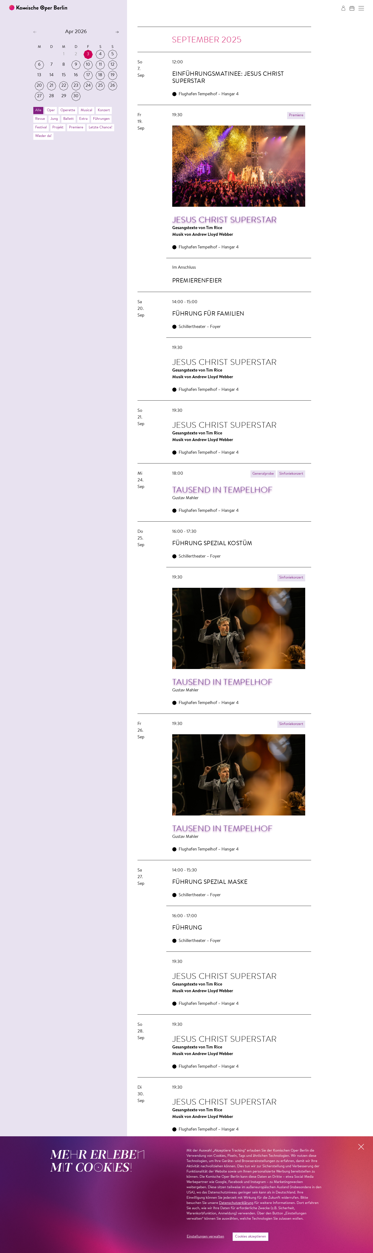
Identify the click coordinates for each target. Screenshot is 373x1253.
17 (88, 75)
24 (88, 86)
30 (76, 96)
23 (76, 86)
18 (100, 75)
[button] (361, 8)
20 (39, 86)
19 (112, 75)
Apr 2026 (76, 32)
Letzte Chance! (100, 127)
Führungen (101, 119)
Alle (38, 110)
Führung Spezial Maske (210, 882)
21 (51, 86)
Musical (86, 110)
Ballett (68, 119)
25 (100, 86)
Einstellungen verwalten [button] (205, 1236)
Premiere (76, 127)
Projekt (58, 127)
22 (63, 86)
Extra (83, 119)
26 (112, 86)
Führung (187, 928)
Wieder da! (43, 136)
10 (88, 65)
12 (112, 65)
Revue (40, 119)
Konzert (104, 110)
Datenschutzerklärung (236, 1203)
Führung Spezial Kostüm (212, 544)
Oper (51, 110)
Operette (67, 110)
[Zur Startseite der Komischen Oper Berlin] (38, 8)
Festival (41, 127)
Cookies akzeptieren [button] (250, 1236)
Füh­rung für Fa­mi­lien (208, 314)
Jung (54, 119)
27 (39, 96)
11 (100, 65)
